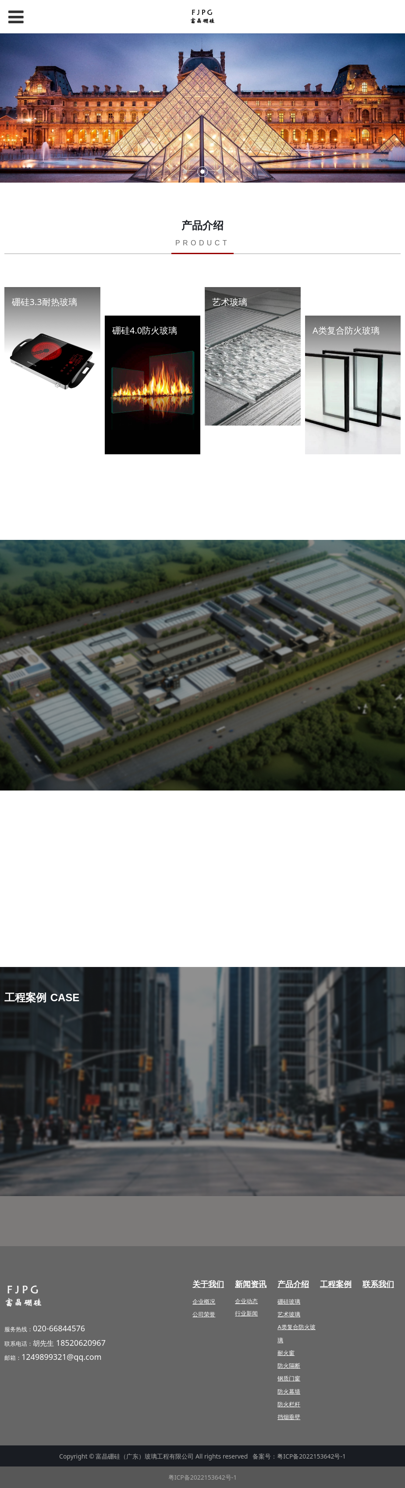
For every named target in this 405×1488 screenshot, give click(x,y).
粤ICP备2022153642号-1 (311, 1456)
